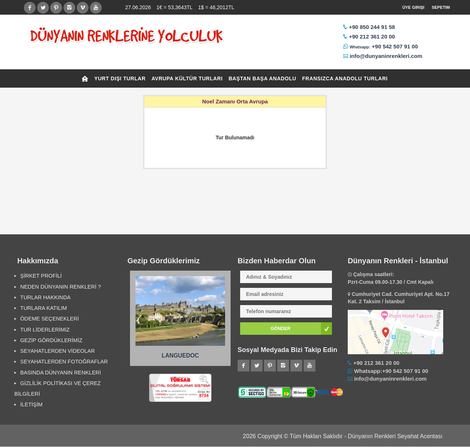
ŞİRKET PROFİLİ (41, 276)
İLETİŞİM (31, 404)
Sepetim (441, 7)
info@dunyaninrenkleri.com (386, 56)
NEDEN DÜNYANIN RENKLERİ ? (60, 287)
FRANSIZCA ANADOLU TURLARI (345, 78)
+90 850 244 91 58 (372, 27)
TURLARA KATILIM (43, 308)
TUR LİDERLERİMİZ (45, 330)
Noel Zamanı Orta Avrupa (235, 101)
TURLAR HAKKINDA (45, 297)
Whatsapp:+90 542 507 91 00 (391, 371)
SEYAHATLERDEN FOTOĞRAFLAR (64, 361)
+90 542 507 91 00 (394, 46)
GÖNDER (280, 328)
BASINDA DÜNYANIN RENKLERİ (60, 372)
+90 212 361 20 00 (372, 36)
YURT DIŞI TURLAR (120, 78)
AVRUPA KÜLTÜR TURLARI (187, 78)
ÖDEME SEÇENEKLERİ (49, 319)
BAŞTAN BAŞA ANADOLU (262, 78)
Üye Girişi (413, 7)
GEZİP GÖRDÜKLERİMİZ (51, 340)
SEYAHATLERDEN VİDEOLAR (57, 351)
